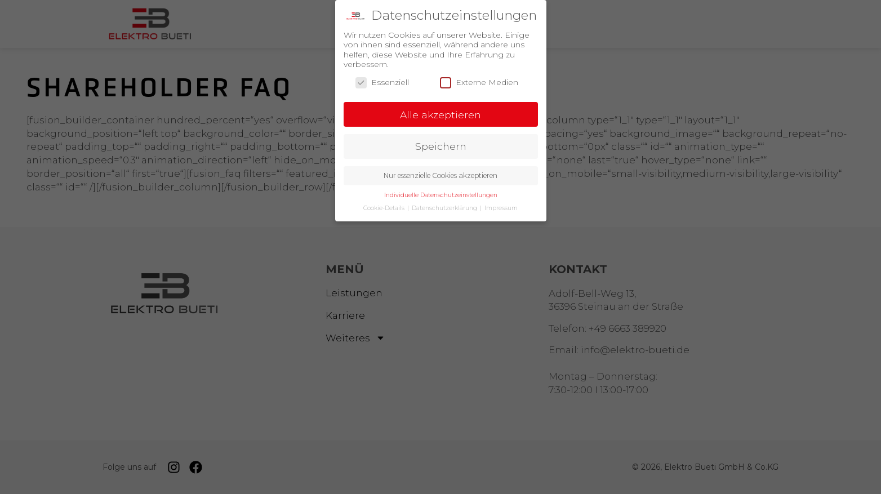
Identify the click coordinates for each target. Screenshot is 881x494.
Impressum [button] (501, 206)
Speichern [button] (440, 144)
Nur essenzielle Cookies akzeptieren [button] (440, 174)
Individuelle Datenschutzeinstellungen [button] (440, 193)
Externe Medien (479, 80)
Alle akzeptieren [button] (440, 113)
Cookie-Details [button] (384, 206)
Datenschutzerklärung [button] (445, 206)
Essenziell (382, 80)
